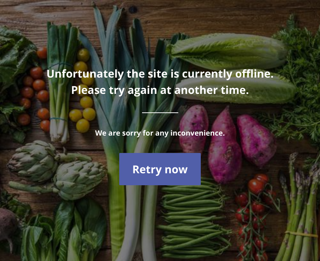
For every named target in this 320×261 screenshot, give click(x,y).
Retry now (160, 169)
